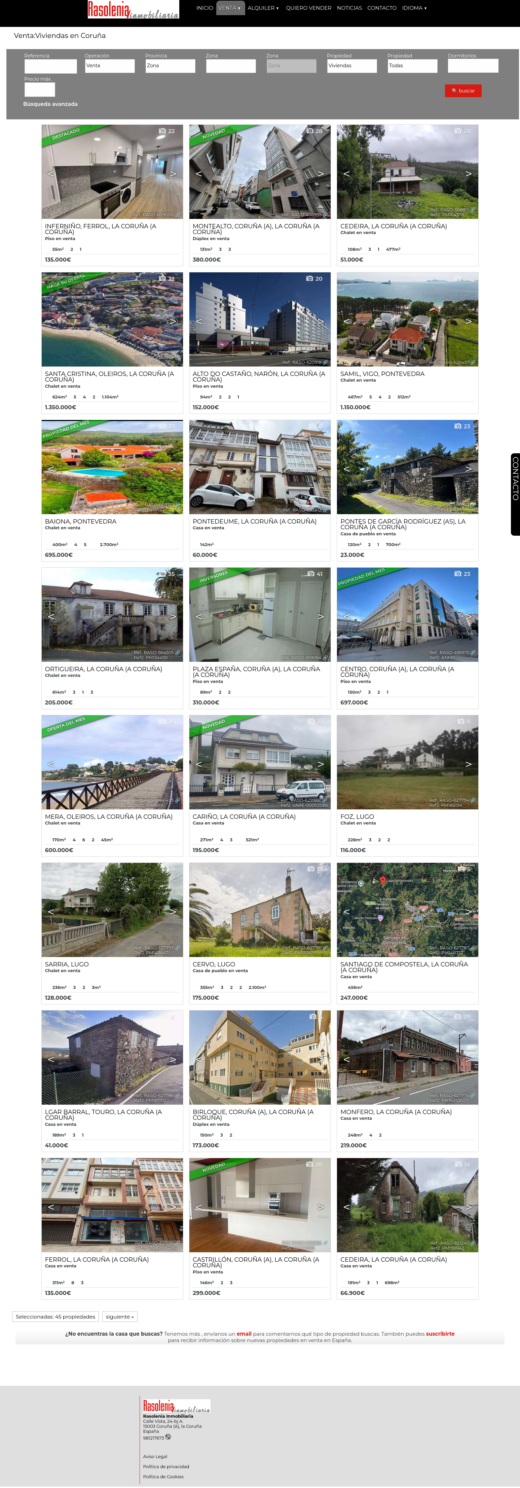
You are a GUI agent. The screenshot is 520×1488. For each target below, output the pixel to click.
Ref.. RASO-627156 (154, 1243)
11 (315, 426)
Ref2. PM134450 (151, 657)
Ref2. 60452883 (298, 1248)
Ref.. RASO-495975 (449, 652)
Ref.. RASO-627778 (302, 1095)
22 (166, 131)
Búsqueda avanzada (50, 104)
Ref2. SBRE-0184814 (156, 1248)
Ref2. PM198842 (447, 1248)
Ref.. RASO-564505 (154, 652)
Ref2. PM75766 (297, 1100)
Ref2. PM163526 (446, 1100)
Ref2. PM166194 (446, 805)
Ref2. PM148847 (151, 952)
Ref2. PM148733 (446, 952)
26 (166, 721)
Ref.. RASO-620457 (449, 362)
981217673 (157, 1438)
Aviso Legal (155, 1456)
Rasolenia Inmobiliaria (168, 1416)
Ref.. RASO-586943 (449, 504)
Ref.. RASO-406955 (302, 214)
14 (462, 1164)
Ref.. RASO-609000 (153, 214)
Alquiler (263, 8)
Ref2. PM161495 (446, 509)
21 (315, 721)
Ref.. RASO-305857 (154, 357)
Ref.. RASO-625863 (302, 1243)
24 (462, 278)
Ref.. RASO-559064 (302, 657)
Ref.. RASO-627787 (449, 947)
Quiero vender (308, 8)
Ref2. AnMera (149, 805)
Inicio (204, 8)
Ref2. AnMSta (148, 362)
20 (314, 278)
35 (166, 574)
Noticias (349, 8)
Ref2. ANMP (442, 657)
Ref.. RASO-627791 (302, 947)
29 (461, 1017)
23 (462, 131)
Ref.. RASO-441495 (154, 800)
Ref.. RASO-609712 (154, 504)
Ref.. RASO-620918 (301, 362)
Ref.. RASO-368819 (450, 209)
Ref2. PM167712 (150, 1100)
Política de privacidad (166, 1466)
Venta (229, 8)
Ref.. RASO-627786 (154, 1095)
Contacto (382, 8)
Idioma (414, 8)
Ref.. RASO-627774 (449, 1095)
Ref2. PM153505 (299, 952)
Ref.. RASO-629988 (301, 800)
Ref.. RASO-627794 (449, 800)
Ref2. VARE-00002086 (304, 805)
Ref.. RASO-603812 (302, 509)
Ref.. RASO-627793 (154, 947)
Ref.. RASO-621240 (449, 1243)
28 (314, 131)
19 (315, 869)
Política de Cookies (163, 1476)
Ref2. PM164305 (447, 214)
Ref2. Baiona (148, 509)
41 (315, 574)
